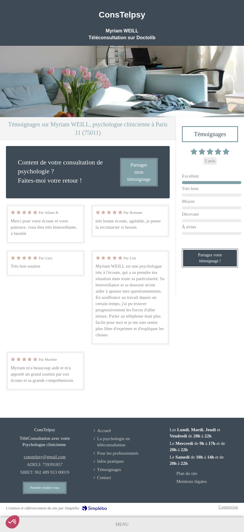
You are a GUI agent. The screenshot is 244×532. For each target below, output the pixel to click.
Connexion (228, 507)
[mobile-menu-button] (122, 524)
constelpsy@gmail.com (45, 456)
